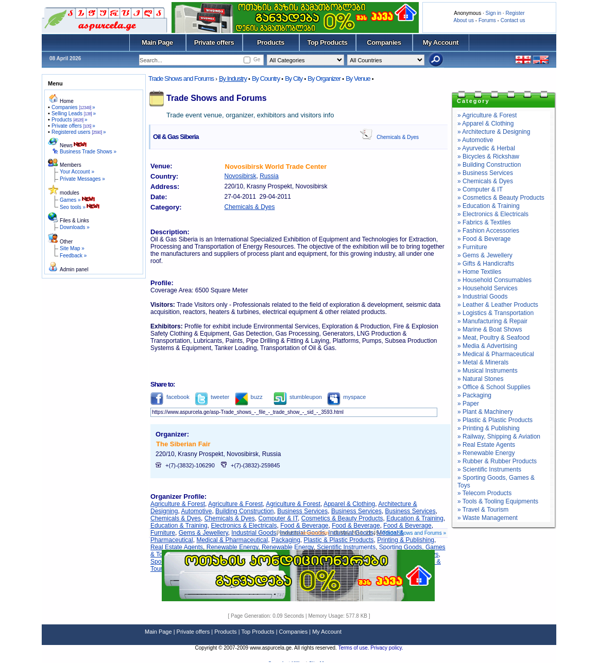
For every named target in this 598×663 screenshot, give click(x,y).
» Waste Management (487, 517)
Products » (70, 120)
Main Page (157, 42)
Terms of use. (354, 648)
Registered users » (79, 132)
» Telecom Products (484, 493)
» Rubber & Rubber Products (497, 461)
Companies (384, 42)
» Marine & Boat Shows (489, 329)
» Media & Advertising (487, 346)
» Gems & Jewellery (484, 255)
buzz (249, 397)
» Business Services (485, 173)
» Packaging (474, 395)
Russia (269, 176)
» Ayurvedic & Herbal (486, 148)
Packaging (285, 540)
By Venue (358, 78)
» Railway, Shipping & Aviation (498, 436)
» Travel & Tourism (482, 509)
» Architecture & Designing (493, 131)
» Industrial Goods (482, 296)
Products (270, 42)
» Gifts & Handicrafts (485, 263)
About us (464, 20)
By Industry (233, 78)
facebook (170, 397)
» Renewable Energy (486, 453)
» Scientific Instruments (489, 469)
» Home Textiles (479, 271)
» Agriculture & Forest (487, 115)
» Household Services (487, 288)
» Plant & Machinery (484, 411)
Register (514, 13)
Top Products (327, 42)
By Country (266, 78)
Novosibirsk (241, 176)
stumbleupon (298, 397)
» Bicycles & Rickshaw (488, 156)
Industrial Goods (253, 532)
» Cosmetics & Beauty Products (500, 197)
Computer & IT (278, 518)
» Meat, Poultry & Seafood (493, 337)
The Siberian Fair (183, 444)
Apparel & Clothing (349, 504)
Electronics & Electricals (244, 525)
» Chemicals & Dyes (485, 181)
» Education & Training (488, 206)
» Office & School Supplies (494, 387)
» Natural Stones (480, 378)
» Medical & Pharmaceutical (495, 354)
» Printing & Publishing (488, 428)
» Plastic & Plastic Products (495, 420)
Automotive (196, 511)
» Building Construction (489, 164)
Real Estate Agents (176, 547)
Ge (256, 59)
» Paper (468, 403)
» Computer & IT (480, 189)
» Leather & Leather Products (497, 304)
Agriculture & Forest (177, 504)
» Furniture (472, 247)
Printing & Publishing (405, 540)
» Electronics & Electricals (492, 214)
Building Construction (244, 511)
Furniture (162, 532)
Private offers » (73, 126)
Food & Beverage (304, 525)
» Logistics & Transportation (495, 313)
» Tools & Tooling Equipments (497, 501)
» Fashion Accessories (488, 230)
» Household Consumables (494, 280)
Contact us (513, 20)
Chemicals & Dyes (398, 137)
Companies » (73, 107)
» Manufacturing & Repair (492, 321)
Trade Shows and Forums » (414, 533)
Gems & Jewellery (203, 532)
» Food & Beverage (483, 238)
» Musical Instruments (487, 370)
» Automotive (475, 140)
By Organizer (323, 78)
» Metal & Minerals (482, 362)
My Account (440, 42)
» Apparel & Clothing (485, 123)
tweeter (212, 397)
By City (293, 78)
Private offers (214, 42)
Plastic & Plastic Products (339, 540)
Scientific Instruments (346, 547)
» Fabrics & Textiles (484, 222)
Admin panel (74, 269)
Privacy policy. (386, 648)
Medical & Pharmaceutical (232, 540)
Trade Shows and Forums (181, 78)
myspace (346, 397)
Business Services (302, 511)
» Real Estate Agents (486, 444)
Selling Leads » (74, 113)
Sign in (493, 13)
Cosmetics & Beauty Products (342, 518)
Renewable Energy (233, 547)
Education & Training (414, 518)
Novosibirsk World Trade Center (276, 166)
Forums (487, 20)
